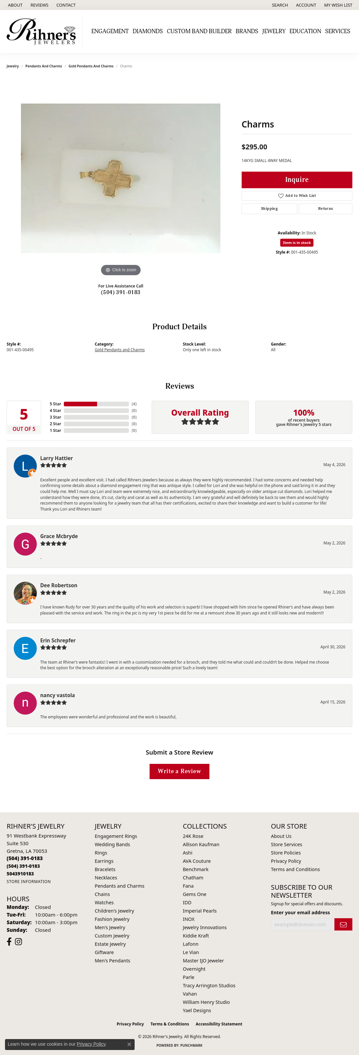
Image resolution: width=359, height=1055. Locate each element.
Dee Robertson (58, 585)
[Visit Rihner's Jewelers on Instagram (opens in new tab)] (18, 942)
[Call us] (20, 873)
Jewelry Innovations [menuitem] (205, 927)
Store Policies (286, 853)
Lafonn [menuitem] (190, 944)
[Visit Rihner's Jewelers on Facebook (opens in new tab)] (9, 942)
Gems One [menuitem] (194, 894)
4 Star (55, 410)
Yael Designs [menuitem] (197, 1010)
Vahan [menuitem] (190, 994)
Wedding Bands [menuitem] (112, 844)
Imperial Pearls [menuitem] (200, 911)
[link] (15, 5)
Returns (325, 208)
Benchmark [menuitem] (195, 869)
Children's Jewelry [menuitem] (114, 911)
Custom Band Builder (199, 31)
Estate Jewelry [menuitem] (110, 944)
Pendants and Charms (44, 66)
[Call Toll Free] (23, 866)
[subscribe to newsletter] (343, 924)
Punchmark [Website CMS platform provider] (191, 1045)
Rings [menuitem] (101, 853)
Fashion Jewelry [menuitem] (112, 919)
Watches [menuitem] (104, 902)
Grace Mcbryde (59, 536)
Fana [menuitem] (188, 886)
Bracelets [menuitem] (105, 869)
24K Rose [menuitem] (193, 836)
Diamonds (148, 31)
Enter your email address (300, 912)
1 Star (55, 430)
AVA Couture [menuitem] (197, 861)
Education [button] (305, 31)
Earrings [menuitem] (104, 861)
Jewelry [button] (274, 31)
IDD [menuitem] (187, 902)
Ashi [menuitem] (187, 853)
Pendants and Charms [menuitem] (119, 886)
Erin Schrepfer (58, 640)
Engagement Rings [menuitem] (116, 836)
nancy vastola (57, 695)
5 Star (55, 404)
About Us (281, 836)
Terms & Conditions (170, 1024)
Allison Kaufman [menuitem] (201, 844)
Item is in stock (297, 242)
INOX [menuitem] (188, 919)
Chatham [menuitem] (193, 877)
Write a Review (179, 771)
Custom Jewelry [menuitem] (112, 936)
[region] (120, 178)
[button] (279, 5)
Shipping (269, 208)
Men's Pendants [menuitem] (112, 960)
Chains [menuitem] (102, 894)
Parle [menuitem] (188, 977)
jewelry (13, 66)
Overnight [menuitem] (194, 969)
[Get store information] (29, 881)
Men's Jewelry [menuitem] (110, 927)
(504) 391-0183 (121, 292)
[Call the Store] (25, 858)
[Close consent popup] (129, 1044)
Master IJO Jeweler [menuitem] (203, 960)
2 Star (55, 424)
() (134, 404)
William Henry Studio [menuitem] (206, 1002)
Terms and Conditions (295, 869)
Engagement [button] (110, 31)
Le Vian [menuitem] (191, 952)
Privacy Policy (286, 861)
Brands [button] (247, 31)
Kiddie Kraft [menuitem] (196, 936)
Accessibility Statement (219, 1024)
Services (337, 31)
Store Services (286, 844)
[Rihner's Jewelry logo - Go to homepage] (43, 31)
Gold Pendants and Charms (90, 66)
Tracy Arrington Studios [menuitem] (209, 985)
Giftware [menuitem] (104, 952)
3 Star (55, 417)
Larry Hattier (56, 458)
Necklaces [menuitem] (106, 877)
